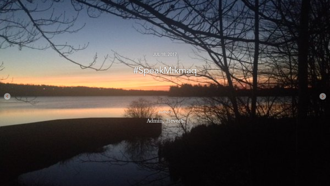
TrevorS (175, 120)
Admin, (156, 120)
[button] (16, 93)
